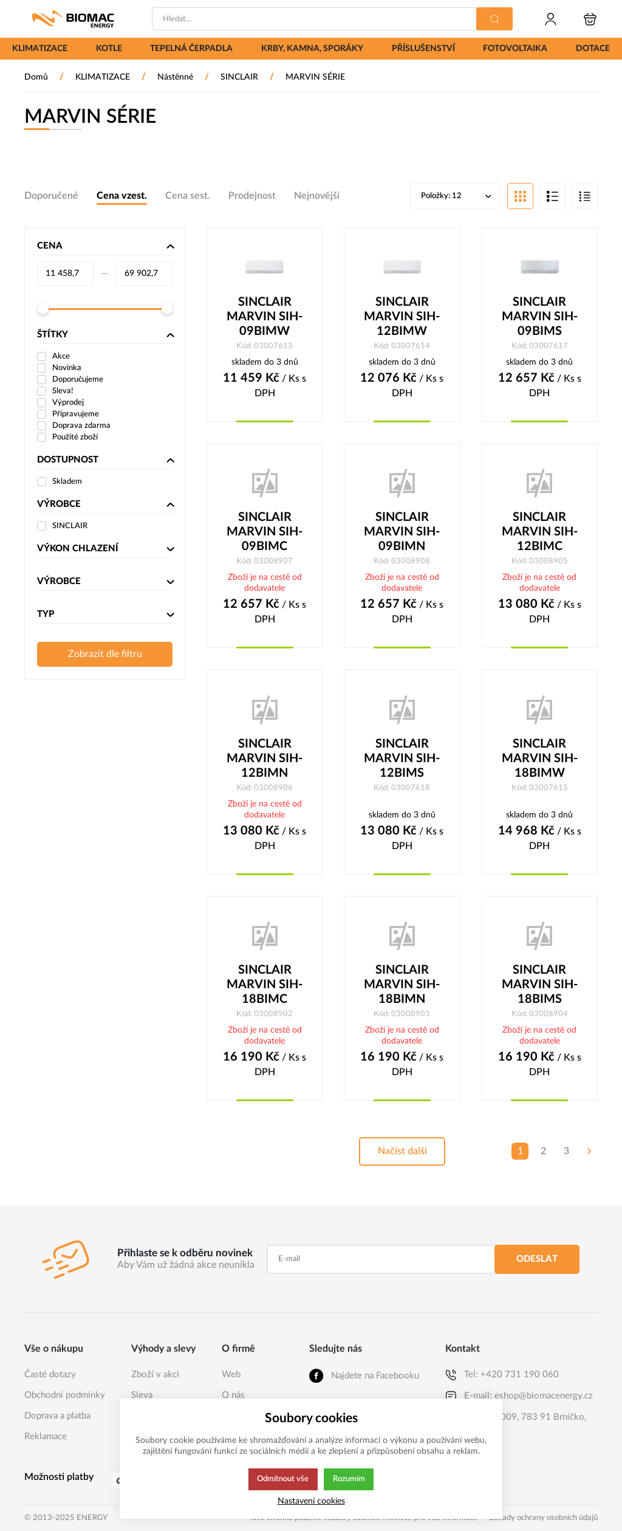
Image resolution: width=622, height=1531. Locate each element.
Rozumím (349, 1479)
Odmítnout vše (282, 1479)
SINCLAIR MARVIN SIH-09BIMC (264, 533)
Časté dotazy (50, 1374)
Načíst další (402, 1155)
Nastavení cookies (311, 1500)
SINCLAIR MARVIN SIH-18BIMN (402, 987)
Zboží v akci (155, 1374)
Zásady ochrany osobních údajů (544, 1518)
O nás (233, 1395)
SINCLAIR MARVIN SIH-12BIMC (540, 533)
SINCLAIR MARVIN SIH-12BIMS (402, 761)
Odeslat (537, 1259)
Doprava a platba (57, 1415)
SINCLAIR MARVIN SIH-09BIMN (402, 533)
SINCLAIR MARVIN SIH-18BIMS (540, 987)
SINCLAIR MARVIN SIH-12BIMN (264, 761)
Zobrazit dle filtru (105, 655)
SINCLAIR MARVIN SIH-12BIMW (402, 318)
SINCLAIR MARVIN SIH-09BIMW (264, 318)
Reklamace (45, 1436)
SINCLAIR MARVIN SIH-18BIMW (540, 761)
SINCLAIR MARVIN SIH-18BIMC (264, 987)
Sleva (141, 1395)
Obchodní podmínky (64, 1395)
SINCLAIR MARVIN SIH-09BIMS (540, 318)
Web (231, 1374)
